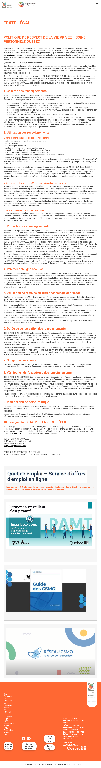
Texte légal (49, 747)
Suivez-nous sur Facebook (29, 746)
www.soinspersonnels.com (15, 55)
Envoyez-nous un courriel (9, 746)
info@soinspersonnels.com (15, 433)
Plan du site (50, 738)
